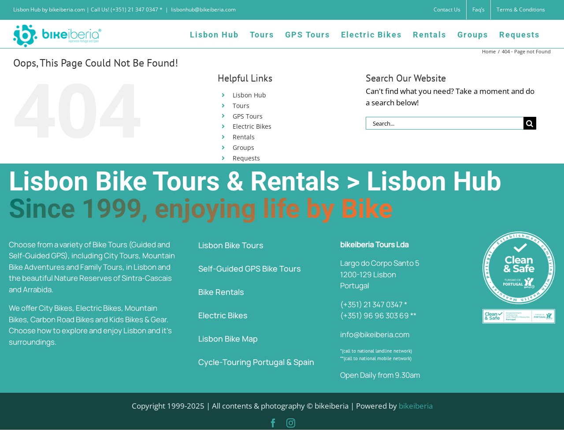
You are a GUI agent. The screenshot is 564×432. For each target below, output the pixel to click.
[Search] (529, 123)
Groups (243, 147)
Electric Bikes (252, 126)
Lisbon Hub (249, 95)
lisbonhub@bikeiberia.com (203, 9)
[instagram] (290, 423)
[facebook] (273, 423)
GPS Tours (248, 116)
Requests (246, 158)
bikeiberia (416, 406)
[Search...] (444, 123)
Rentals (244, 137)
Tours (241, 105)
